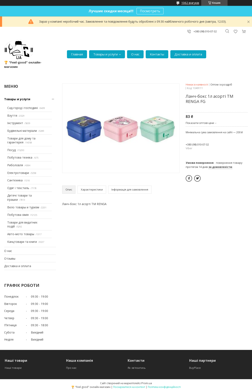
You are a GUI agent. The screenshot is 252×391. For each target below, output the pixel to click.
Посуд (11, 150)
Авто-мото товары (20, 234)
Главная (77, 54)
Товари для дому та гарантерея (21, 140)
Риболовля (15, 165)
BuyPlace (195, 368)
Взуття (12, 115)
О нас (135, 54)
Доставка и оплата (188, 54)
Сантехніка (15, 180)
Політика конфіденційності (164, 387)
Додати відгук (235, 31)
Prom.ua (146, 383)
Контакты (157, 54)
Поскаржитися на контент (129, 387)
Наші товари (13, 368)
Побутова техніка (19, 157)
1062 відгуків (190, 3)
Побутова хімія (18, 215)
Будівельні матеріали (22, 131)
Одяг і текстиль (18, 188)
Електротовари (18, 173)
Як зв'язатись (137, 368)
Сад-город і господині (22, 108)
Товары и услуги (105, 54)
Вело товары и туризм (23, 207)
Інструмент (15, 123)
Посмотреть (150, 11)
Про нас (71, 368)
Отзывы (9, 258)
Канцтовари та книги (22, 242)
